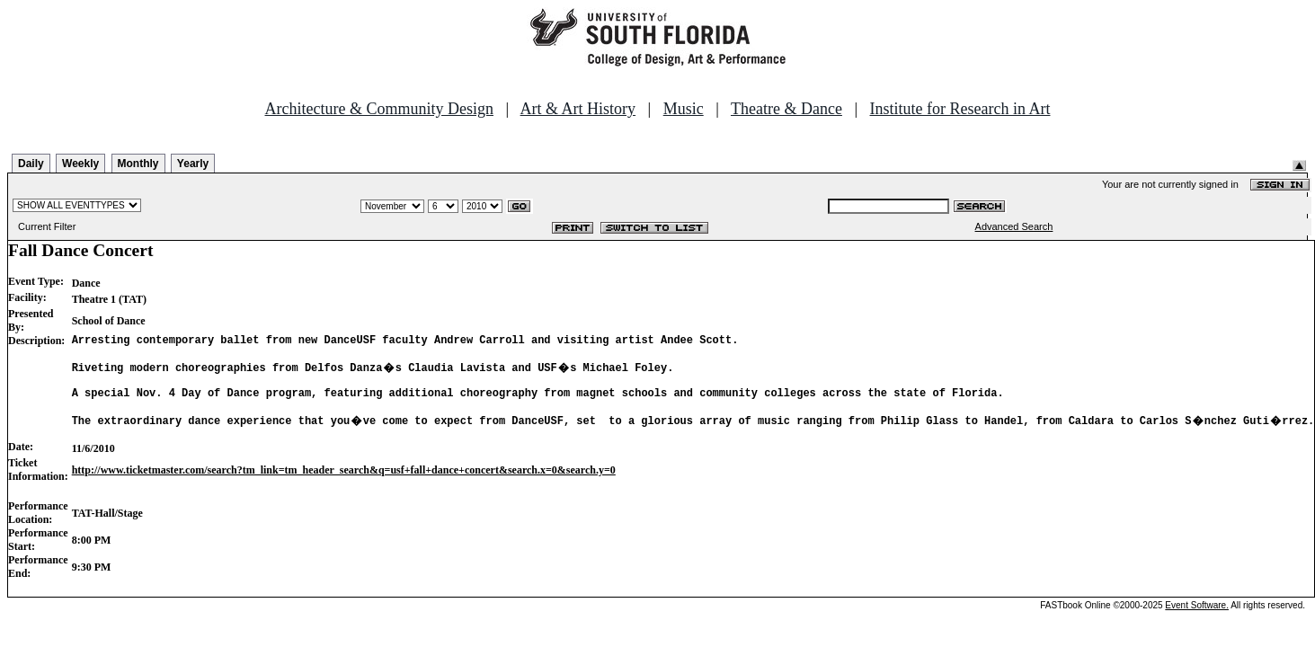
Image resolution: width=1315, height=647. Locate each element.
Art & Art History (578, 109)
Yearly (193, 163)
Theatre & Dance (786, 109)
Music (683, 109)
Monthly (138, 163)
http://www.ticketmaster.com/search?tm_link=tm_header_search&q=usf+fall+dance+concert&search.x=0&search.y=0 (344, 486)
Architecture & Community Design (379, 109)
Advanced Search (1014, 226)
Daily (31, 163)
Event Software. (1197, 621)
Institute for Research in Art (960, 109)
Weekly (80, 163)
